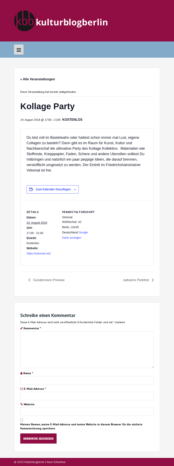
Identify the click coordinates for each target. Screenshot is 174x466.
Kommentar (32, 328)
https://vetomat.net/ (39, 253)
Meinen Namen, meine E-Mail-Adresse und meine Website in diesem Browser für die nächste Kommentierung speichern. (81, 426)
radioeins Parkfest (136, 280)
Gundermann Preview (48, 280)
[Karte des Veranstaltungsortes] (121, 228)
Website (29, 404)
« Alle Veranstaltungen (37, 79)
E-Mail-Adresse (35, 389)
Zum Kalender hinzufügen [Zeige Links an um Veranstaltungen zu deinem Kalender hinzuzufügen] (53, 189)
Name (28, 373)
